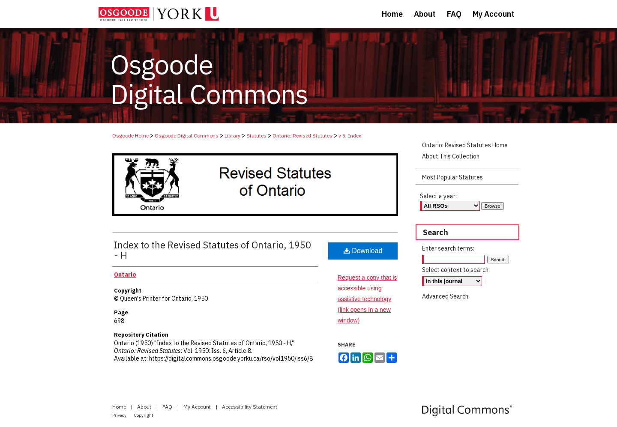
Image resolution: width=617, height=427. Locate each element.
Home (119, 406)
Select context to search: (456, 270)
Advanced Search (445, 296)
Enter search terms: (448, 248)
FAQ (168, 406)
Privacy (119, 415)
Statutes (256, 135)
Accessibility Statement (249, 406)
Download (363, 250)
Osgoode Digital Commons (187, 135)
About (145, 406)
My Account (197, 406)
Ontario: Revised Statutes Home (465, 145)
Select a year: (438, 196)
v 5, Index (349, 135)
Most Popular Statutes (452, 177)
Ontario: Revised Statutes (302, 135)
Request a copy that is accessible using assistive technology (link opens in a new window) (367, 299)
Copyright (143, 415)
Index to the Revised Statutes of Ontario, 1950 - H (212, 250)
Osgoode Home (130, 135)
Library (232, 135)
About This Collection (450, 156)
